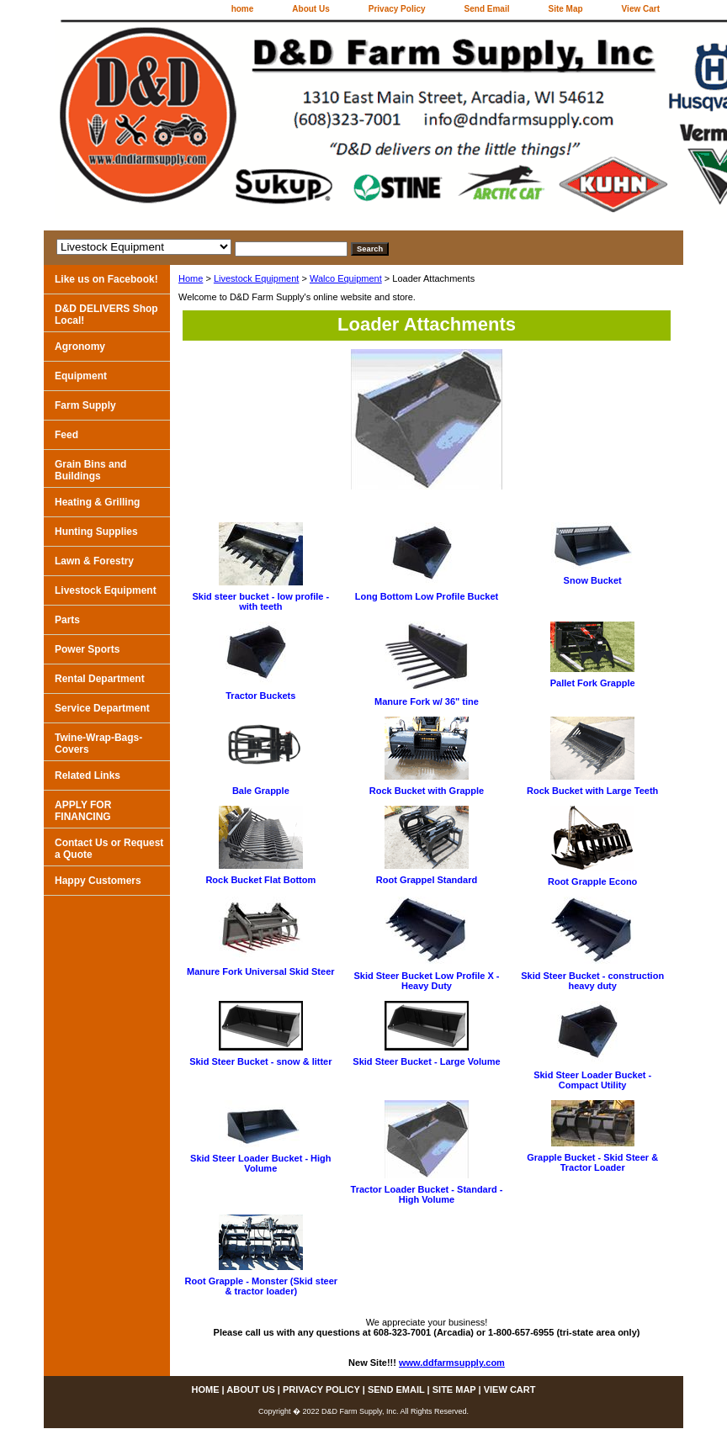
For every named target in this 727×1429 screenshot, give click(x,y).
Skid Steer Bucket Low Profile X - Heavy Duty (426, 981)
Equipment (81, 376)
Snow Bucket (593, 580)
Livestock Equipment (257, 278)
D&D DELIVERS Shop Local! (106, 314)
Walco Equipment (346, 278)
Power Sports (87, 649)
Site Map (565, 8)
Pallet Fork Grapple (592, 683)
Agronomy (80, 346)
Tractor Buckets (260, 696)
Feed (66, 435)
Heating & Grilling (97, 502)
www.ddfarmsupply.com (452, 1363)
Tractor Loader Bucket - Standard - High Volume (427, 1194)
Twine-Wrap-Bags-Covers (98, 743)
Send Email (487, 8)
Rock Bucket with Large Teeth (592, 791)
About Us (310, 8)
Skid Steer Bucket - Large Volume (426, 1061)
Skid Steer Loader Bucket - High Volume (260, 1163)
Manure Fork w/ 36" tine (426, 701)
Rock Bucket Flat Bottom (260, 880)
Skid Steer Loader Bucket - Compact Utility (592, 1080)
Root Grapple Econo (592, 881)
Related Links (87, 775)
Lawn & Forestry (94, 561)
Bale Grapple (260, 791)
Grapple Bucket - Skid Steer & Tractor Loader (592, 1162)
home (242, 8)
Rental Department (100, 679)
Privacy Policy (397, 8)
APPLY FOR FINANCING (83, 811)
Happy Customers (98, 881)
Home (190, 278)
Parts (67, 620)
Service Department (102, 708)
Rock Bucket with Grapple (426, 791)
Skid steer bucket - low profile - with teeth (261, 601)
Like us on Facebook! (106, 279)
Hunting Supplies (96, 531)
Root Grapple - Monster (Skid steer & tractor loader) (261, 1286)
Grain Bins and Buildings (90, 470)
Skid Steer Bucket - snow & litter (260, 1061)
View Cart (641, 8)
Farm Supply (85, 405)
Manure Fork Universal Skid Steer (260, 971)
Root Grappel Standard (426, 880)
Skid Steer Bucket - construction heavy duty (592, 981)
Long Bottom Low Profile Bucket (427, 596)
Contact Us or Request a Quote (109, 848)
